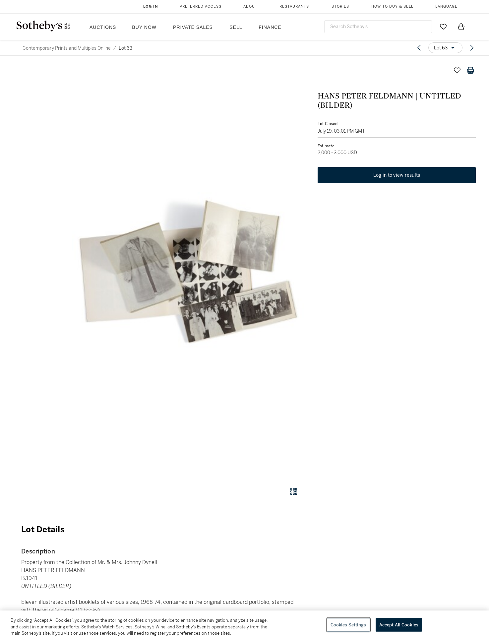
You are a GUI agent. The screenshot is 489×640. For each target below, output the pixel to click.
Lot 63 (125, 48)
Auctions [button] (103, 27)
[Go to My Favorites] (443, 26)
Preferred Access (200, 6)
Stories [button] (340, 6)
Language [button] (446, 6)
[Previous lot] (419, 47)
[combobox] (378, 26)
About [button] (250, 6)
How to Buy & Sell (392, 6)
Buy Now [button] (144, 27)
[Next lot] (471, 47)
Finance (270, 27)
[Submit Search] (424, 26)
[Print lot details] (470, 70)
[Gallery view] (293, 491)
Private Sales (193, 27)
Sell (235, 27)
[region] (244, 625)
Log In (150, 6)
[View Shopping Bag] (461, 26)
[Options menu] (445, 47)
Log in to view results (396, 175)
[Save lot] (457, 70)
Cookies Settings (348, 624)
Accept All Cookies (398, 624)
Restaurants (294, 6)
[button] (188, 272)
